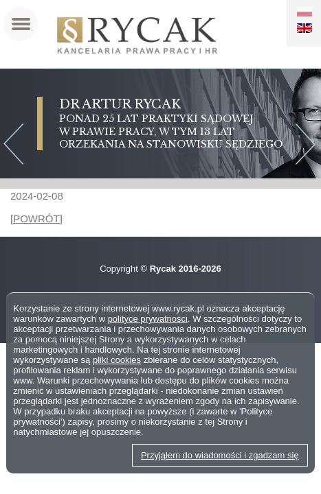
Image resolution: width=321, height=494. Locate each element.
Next (308, 145)
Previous (12, 145)
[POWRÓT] (36, 218)
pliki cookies (117, 360)
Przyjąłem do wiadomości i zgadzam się (220, 455)
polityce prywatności (148, 319)
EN (304, 28)
